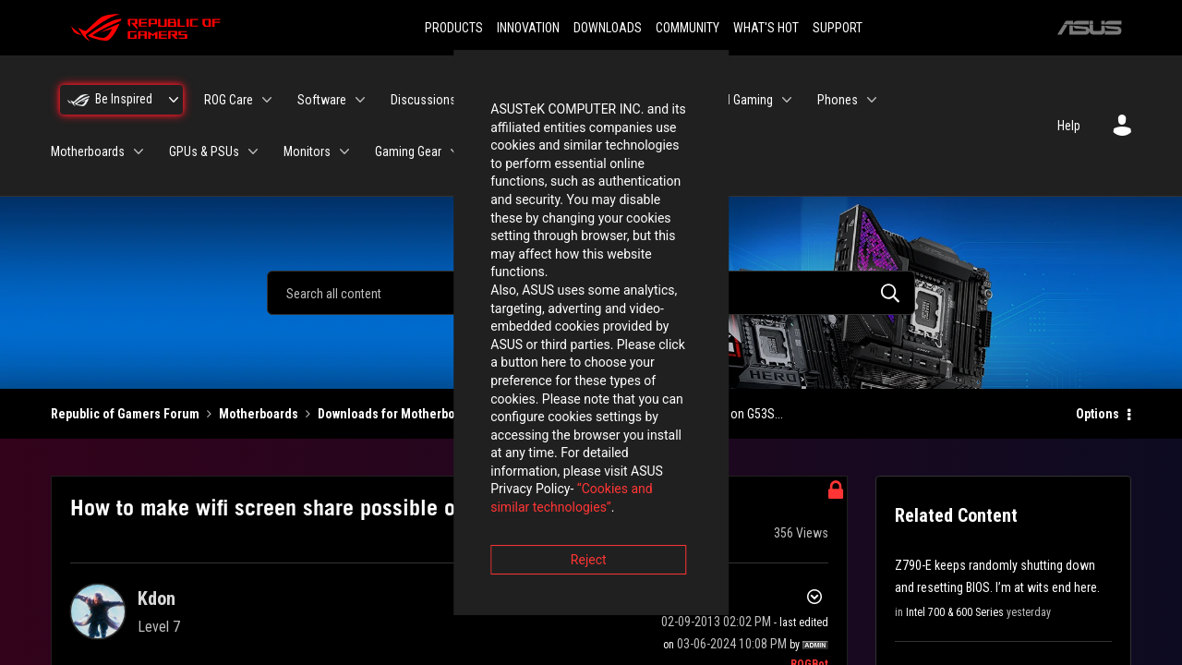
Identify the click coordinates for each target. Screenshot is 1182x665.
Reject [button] (489, 435)
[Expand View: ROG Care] (267, 100)
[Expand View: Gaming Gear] (455, 151)
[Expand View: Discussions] (470, 100)
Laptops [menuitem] (616, 99)
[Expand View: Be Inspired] (173, 99)
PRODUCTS (454, 27)
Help (1068, 125)
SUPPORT (837, 27)
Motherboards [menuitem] (88, 151)
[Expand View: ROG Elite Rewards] (699, 151)
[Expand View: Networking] (558, 151)
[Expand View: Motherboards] (138, 151)
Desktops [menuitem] (525, 99)
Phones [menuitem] (837, 99)
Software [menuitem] (321, 99)
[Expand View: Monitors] (344, 151)
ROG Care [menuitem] (228, 99)
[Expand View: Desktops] (564, 100)
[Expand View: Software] (360, 100)
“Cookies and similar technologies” (470, 382)
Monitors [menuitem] (307, 151)
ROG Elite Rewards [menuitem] (637, 151)
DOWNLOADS (607, 27)
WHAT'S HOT (766, 27)
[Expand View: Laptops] (651, 100)
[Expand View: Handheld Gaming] (787, 100)
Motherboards (258, 413)
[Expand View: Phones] (871, 100)
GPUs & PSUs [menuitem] (204, 151)
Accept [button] (693, 435)
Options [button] (1097, 413)
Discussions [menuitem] (423, 99)
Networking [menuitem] (515, 151)
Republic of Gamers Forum (125, 413)
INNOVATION (528, 27)
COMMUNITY (687, 27)
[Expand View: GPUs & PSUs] (253, 151)
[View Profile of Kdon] (156, 598)
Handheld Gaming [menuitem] (727, 99)
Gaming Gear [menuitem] (408, 151)
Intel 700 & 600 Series (955, 612)
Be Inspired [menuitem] (123, 98)
